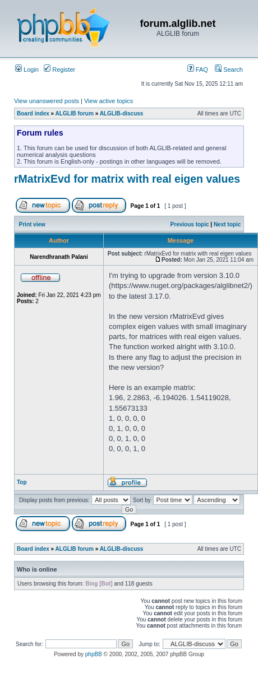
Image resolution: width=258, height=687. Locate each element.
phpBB (93, 654)
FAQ (197, 69)
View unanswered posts (46, 101)
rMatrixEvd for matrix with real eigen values (127, 179)
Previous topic (190, 224)
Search (229, 69)
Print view (32, 224)
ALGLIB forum (75, 113)
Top (22, 482)
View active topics (108, 101)
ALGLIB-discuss (122, 113)
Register (59, 69)
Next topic (227, 224)
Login (27, 69)
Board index (33, 113)
